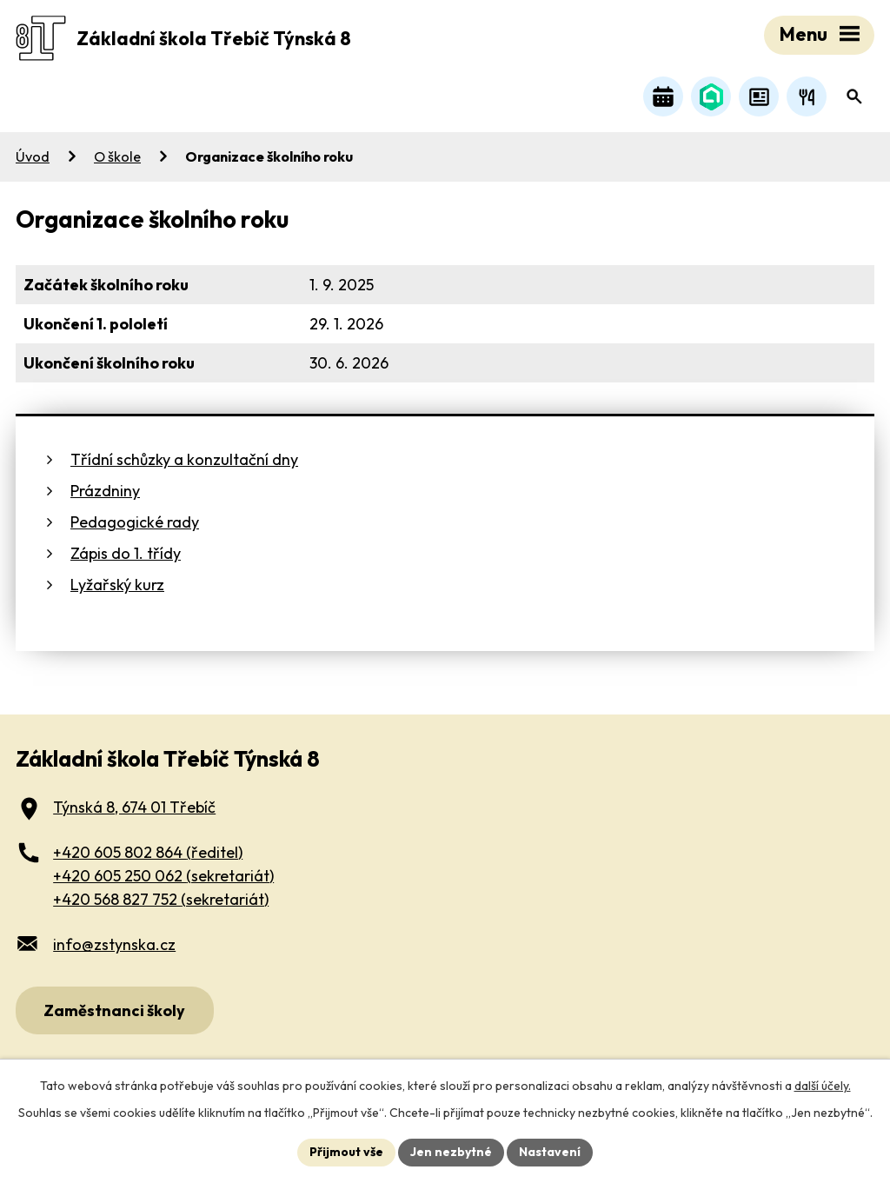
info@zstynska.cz (114, 944)
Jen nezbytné (451, 1152)
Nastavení (550, 1152)
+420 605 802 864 (147, 852)
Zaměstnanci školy (114, 1010)
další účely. (822, 1085)
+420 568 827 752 (161, 899)
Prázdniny (105, 491)
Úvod (33, 156)
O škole (117, 156)
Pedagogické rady (134, 522)
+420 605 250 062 (163, 876)
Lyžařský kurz (117, 585)
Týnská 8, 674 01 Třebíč (134, 807)
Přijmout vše (346, 1152)
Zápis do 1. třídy (125, 553)
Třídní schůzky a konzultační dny (184, 459)
